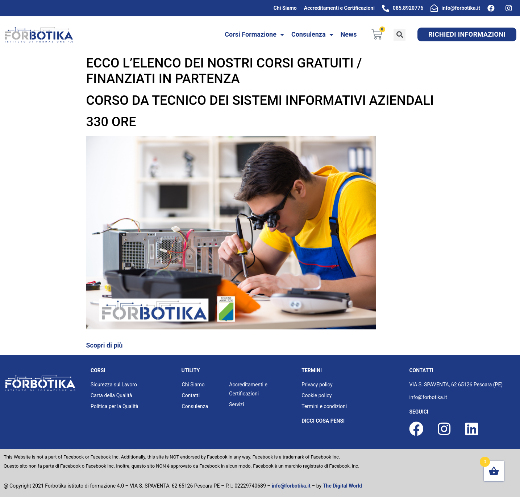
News (349, 34)
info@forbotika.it (291, 486)
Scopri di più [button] (104, 345)
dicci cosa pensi (323, 421)
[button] (466, 34)
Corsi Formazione (254, 34)
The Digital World (342, 486)
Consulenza (312, 34)
